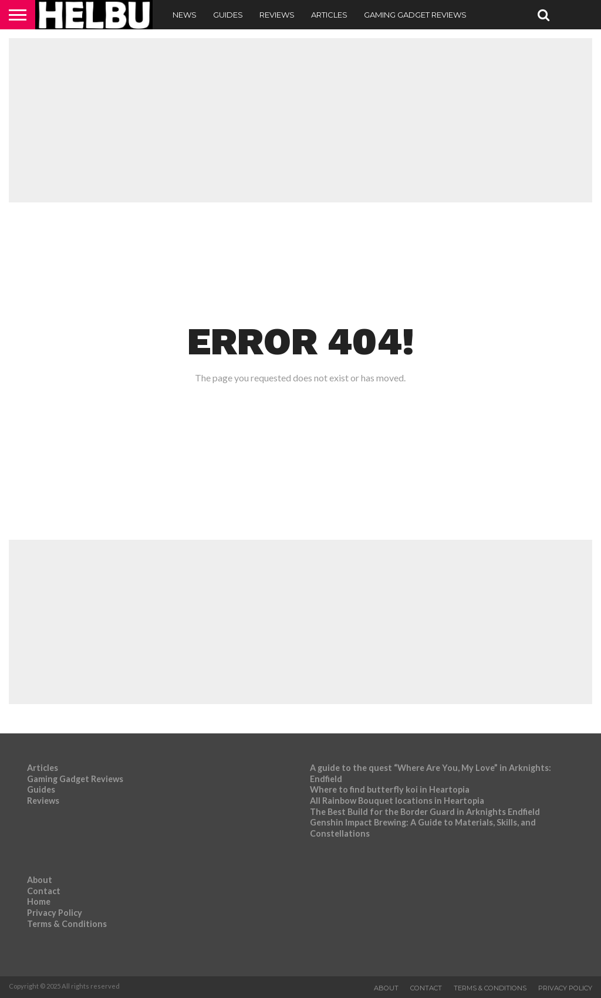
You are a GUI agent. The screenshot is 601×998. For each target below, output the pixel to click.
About (39, 880)
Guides (228, 14)
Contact (43, 891)
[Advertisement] (300, 120)
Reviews (277, 14)
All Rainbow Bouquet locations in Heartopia (397, 801)
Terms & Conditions (67, 924)
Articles (329, 14)
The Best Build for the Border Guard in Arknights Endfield (425, 812)
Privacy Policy (54, 913)
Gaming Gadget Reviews (415, 14)
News (185, 14)
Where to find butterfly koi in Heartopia (390, 789)
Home (38, 901)
